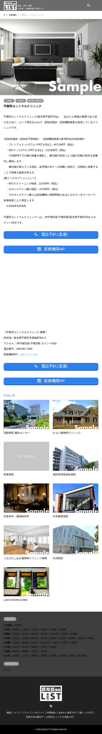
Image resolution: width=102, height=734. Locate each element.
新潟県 (53, 638)
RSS (51, 706)
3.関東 (9, 101)
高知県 (44, 651)
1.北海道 (8, 625)
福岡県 (62, 655)
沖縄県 (44, 655)
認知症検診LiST (43, 729)
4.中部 (7, 638)
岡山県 (25, 647)
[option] (51, 57)
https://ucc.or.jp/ (29, 354)
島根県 (34, 647)
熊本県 (53, 655)
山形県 (25, 629)
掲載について (13, 712)
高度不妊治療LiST (35, 717)
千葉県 (16, 634)
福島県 (44, 629)
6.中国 (7, 647)
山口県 (16, 647)
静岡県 (90, 638)
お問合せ (50, 717)
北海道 (18, 625)
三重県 (16, 642)
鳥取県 (53, 647)
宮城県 (16, 629)
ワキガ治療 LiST (66, 717)
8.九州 (7, 655)
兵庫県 (34, 642)
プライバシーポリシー (33, 712)
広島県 (44, 647)
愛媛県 (25, 651)
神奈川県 (54, 634)
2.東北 (7, 629)
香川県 (34, 651)
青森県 (62, 629)
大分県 (25, 655)
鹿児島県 (82, 655)
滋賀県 (74, 642)
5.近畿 (7, 642)
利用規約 (51, 712)
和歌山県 (45, 642)
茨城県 (74, 634)
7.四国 (7, 651)
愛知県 (44, 638)
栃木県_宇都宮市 (35, 101)
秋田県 (53, 629)
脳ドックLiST (86, 712)
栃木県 (20, 101)
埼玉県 (25, 634)
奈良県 (64, 642)
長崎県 (71, 655)
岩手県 (34, 629)
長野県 (81, 638)
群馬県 (64, 634)
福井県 (71, 638)
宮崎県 (34, 655)
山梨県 (25, 638)
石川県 (62, 638)
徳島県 (16, 651)
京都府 (25, 642)
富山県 (16, 638)
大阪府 (55, 642)
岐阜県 (34, 638)
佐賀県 (16, 655)
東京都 (34, 634)
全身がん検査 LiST (67, 712)
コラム (7, 670)
